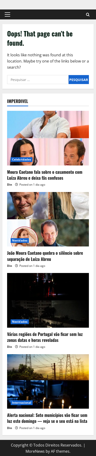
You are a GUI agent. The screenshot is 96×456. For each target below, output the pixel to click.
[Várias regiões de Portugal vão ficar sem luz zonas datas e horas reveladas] (48, 300)
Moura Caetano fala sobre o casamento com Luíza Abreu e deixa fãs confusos (44, 175)
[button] (7, 14)
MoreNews (35, 451)
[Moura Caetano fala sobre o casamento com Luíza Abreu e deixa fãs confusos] (48, 138)
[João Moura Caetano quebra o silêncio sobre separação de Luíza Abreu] (48, 219)
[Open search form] (88, 14)
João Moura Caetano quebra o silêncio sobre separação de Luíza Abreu (45, 256)
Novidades (19, 240)
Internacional (21, 403)
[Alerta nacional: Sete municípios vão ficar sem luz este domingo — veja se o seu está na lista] (48, 381)
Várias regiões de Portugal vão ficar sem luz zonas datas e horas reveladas (45, 337)
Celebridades (21, 159)
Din (9, 185)
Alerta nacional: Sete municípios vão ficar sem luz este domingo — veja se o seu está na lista (47, 418)
